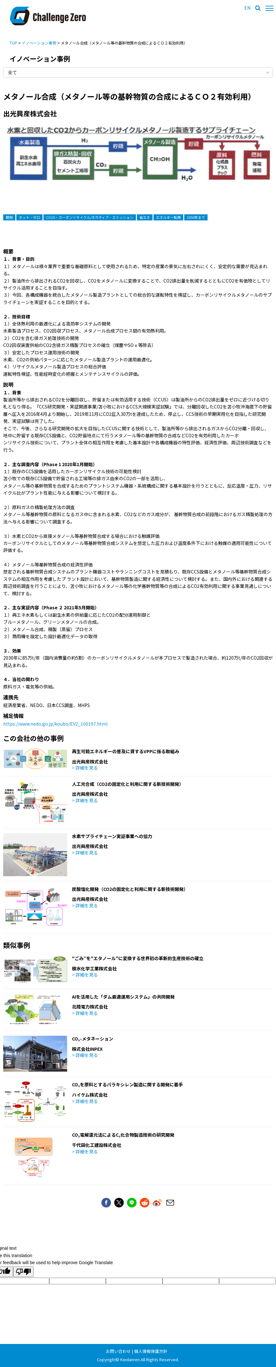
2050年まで (196, 217)
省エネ (144, 217)
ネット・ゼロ (29, 217)
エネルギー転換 (168, 217)
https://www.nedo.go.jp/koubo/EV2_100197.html (55, 724)
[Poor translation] (23, 1271)
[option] (138, 159)
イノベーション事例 (39, 42)
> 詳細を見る (85, 767)
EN (247, 7)
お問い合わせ (118, 1351)
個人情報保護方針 (150, 1351)
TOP (13, 42)
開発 (9, 217)
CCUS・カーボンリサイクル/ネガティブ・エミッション (89, 217)
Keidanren (130, 1359)
